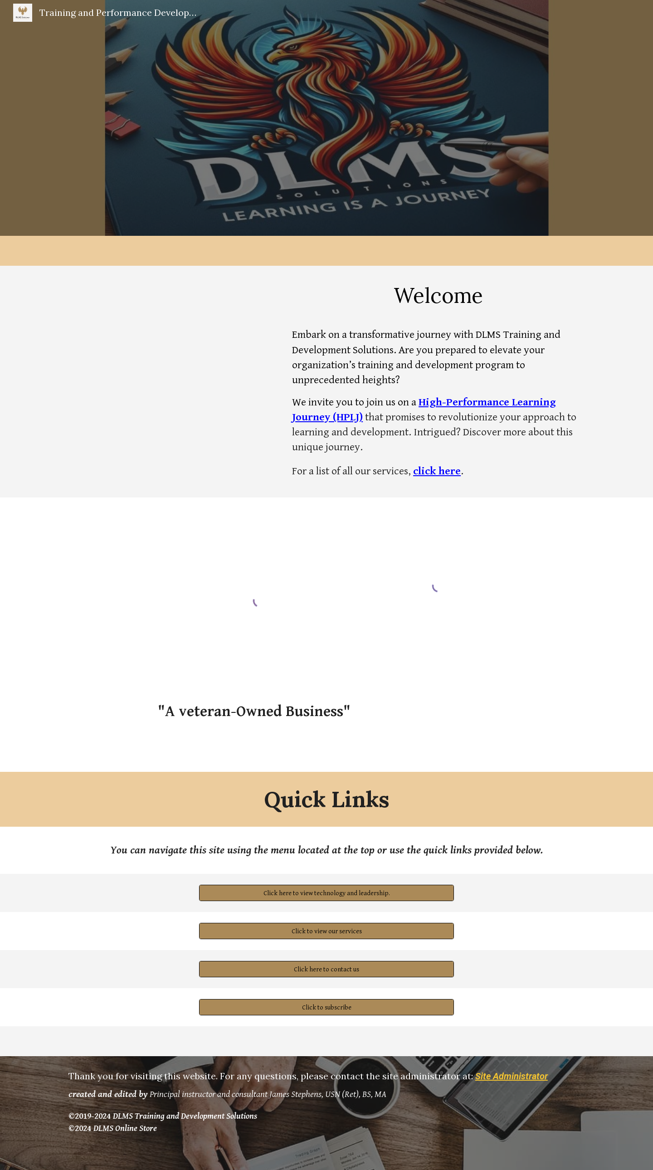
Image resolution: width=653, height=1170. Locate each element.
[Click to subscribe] (326, 1007)
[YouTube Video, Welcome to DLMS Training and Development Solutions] (170, 337)
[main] (438, 295)
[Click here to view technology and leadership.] (326, 892)
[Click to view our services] (326, 931)
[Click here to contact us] (326, 969)
